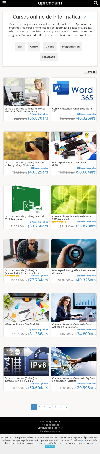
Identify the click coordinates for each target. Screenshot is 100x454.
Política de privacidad (50, 421)
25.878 (85, 226)
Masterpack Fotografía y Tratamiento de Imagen (73, 272)
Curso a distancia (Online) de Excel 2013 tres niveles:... (72, 218)
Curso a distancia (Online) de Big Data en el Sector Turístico (73, 379)
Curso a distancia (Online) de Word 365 (72, 110)
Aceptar (50, 446)
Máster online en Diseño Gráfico (23, 324)
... (61, 407)
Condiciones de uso (50, 430)
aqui (81, 440)
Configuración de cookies (50, 427)
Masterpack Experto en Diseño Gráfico (69, 164)
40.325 (85, 118)
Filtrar (90, 71)
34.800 (85, 333)
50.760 (38, 226)
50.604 (85, 172)
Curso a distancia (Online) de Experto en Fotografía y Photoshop (26, 164)
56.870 (38, 118)
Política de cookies (50, 424)
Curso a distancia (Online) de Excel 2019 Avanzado (24, 218)
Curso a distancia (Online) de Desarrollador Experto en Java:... (23, 272)
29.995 (85, 387)
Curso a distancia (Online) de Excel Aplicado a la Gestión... (72, 325)
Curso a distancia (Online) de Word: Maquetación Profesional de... (25, 110)
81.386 (38, 333)
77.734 (38, 280)
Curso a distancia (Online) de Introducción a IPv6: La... (21, 379)
